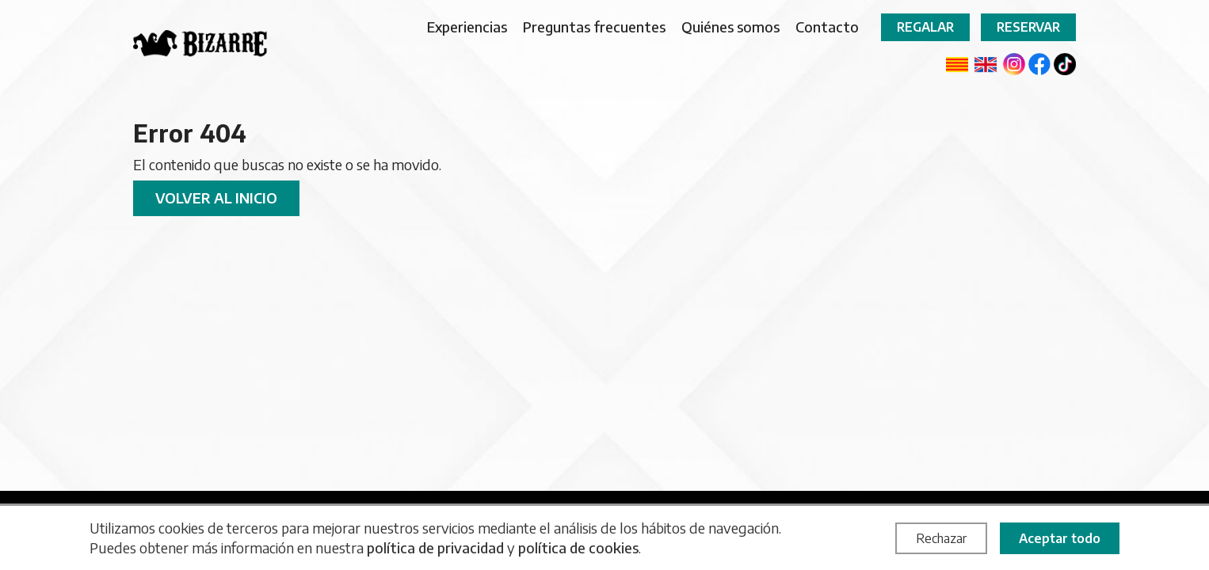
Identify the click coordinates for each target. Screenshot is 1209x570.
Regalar (925, 27)
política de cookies (578, 547)
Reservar (1028, 27)
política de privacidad (435, 547)
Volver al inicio (216, 197)
